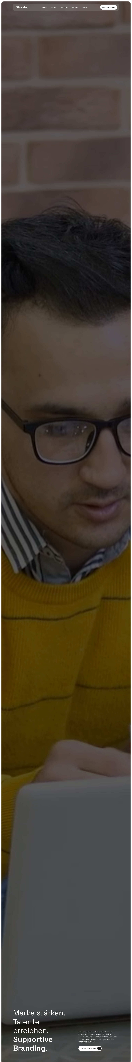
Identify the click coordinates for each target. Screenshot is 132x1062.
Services (53, 7)
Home (44, 7)
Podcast (84, 7)
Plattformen (64, 7)
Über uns (75, 7)
